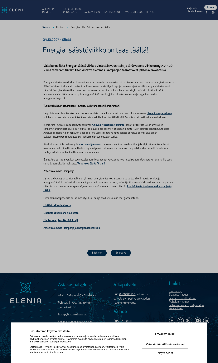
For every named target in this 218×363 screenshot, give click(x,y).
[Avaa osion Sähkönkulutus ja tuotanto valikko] (72, 7)
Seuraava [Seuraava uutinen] (121, 253)
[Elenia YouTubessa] (198, 320)
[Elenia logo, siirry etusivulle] (20, 10)
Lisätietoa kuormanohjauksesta (60, 213)
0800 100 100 (127, 294)
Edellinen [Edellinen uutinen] (97, 253)
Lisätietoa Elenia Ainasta (57, 205)
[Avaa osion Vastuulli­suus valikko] (134, 7)
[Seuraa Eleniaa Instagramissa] (189, 320)
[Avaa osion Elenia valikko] (151, 7)
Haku (210, 7)
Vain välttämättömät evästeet (165, 344)
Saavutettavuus (179, 294)
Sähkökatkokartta (124, 303)
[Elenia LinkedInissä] (206, 321)
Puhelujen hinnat (179, 301)
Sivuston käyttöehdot (182, 298)
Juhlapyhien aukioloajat (72, 314)
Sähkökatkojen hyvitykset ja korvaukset (186, 307)
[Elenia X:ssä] (181, 320)
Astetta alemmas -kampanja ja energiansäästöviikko (72, 228)
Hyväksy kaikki (165, 333)
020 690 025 (71, 302)
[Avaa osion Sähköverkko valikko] (93, 7)
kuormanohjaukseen (89, 144)
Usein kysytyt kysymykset (77, 294)
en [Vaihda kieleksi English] (213, 12)
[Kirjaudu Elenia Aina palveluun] (195, 10)
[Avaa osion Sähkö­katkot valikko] (114, 7)
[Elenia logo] (25, 293)
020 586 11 (126, 321)
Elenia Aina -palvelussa (159, 113)
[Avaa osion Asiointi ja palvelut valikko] (51, 7)
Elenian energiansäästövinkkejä (60, 220)
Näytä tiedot (165, 352)
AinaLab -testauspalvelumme (108, 125)
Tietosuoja (175, 291)
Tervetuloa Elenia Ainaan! (91, 163)
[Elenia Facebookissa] (172, 320)
